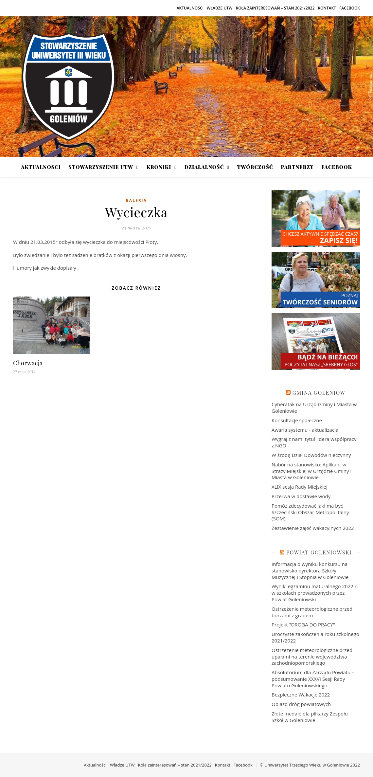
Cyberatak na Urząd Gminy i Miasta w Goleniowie (314, 407)
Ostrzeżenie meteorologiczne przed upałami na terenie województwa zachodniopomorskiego (312, 656)
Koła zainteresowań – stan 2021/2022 (275, 8)
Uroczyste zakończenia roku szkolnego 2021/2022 (315, 637)
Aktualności (190, 8)
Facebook (349, 8)
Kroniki (158, 167)
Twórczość (255, 167)
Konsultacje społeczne (297, 420)
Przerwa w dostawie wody (301, 496)
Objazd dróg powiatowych (301, 704)
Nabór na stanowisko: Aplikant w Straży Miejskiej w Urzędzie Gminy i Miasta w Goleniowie (311, 471)
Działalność (204, 167)
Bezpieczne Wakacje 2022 (301, 694)
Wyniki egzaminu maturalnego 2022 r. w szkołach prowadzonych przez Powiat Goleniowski (315, 593)
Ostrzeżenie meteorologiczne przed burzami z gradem (312, 612)
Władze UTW (219, 8)
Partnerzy (297, 167)
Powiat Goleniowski (319, 552)
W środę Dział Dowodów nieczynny (311, 455)
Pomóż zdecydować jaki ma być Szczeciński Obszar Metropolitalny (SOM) (310, 512)
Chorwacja (28, 363)
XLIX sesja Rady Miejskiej (300, 486)
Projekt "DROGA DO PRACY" (303, 624)
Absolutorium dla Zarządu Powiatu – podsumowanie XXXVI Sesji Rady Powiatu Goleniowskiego (313, 679)
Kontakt (327, 8)
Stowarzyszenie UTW (101, 167)
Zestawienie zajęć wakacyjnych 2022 (313, 528)
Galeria (136, 200)
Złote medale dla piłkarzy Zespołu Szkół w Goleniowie (310, 716)
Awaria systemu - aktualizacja (305, 429)
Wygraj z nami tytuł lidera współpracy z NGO (314, 442)
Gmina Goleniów (319, 392)
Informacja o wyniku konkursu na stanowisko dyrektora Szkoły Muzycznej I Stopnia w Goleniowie (310, 570)
